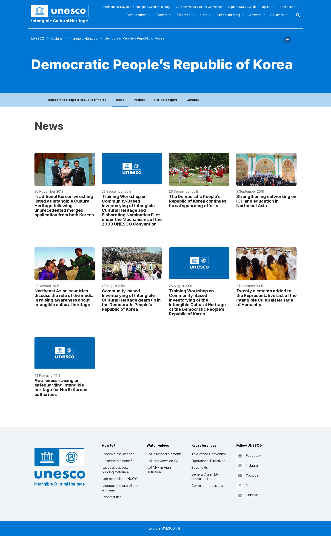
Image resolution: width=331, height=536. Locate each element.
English (265, 6)
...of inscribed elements (164, 454)
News (120, 100)
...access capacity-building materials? (116, 469)
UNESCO (37, 38)
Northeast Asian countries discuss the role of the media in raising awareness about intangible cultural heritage (64, 297)
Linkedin (247, 495)
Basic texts (199, 467)
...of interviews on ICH (163, 461)
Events (161, 15)
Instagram (248, 465)
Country (277, 15)
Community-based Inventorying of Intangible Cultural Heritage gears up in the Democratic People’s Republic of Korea (131, 300)
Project (139, 100)
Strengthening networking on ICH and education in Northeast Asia (266, 201)
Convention (136, 15)
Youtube (247, 475)
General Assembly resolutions (205, 476)
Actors (255, 15)
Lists (203, 15)
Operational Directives (208, 461)
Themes (184, 15)
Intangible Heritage (83, 38)
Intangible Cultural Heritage (59, 20)
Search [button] (296, 15)
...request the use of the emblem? (120, 488)
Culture (56, 38)
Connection (287, 6)
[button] (287, 42)
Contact (193, 100)
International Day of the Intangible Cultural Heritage (137, 6)
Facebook (249, 455)
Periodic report (165, 100)
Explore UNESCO (242, 6)
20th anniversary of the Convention (199, 6)
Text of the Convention (209, 454)
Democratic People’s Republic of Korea (77, 100)
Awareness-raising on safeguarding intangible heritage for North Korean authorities (60, 387)
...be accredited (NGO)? (120, 479)
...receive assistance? (118, 454)
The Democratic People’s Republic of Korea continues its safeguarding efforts (197, 201)
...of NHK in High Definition (159, 469)
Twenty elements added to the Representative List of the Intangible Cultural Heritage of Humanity (266, 297)
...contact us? (111, 497)
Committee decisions (207, 486)
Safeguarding (228, 15)
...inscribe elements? (117, 461)
